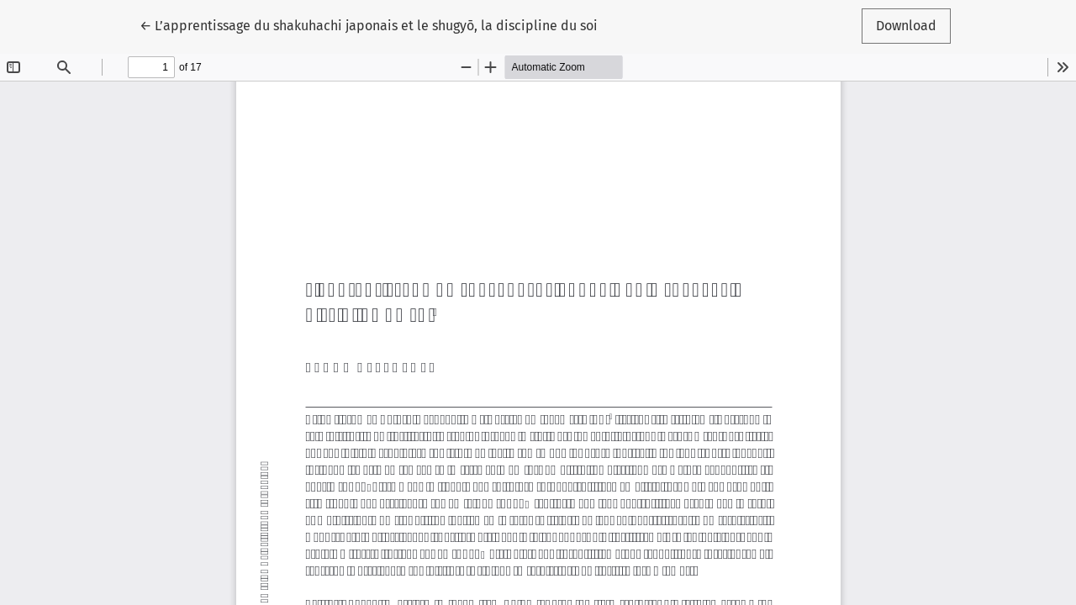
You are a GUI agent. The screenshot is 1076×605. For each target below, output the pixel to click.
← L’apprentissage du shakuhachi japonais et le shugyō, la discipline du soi (369, 24)
